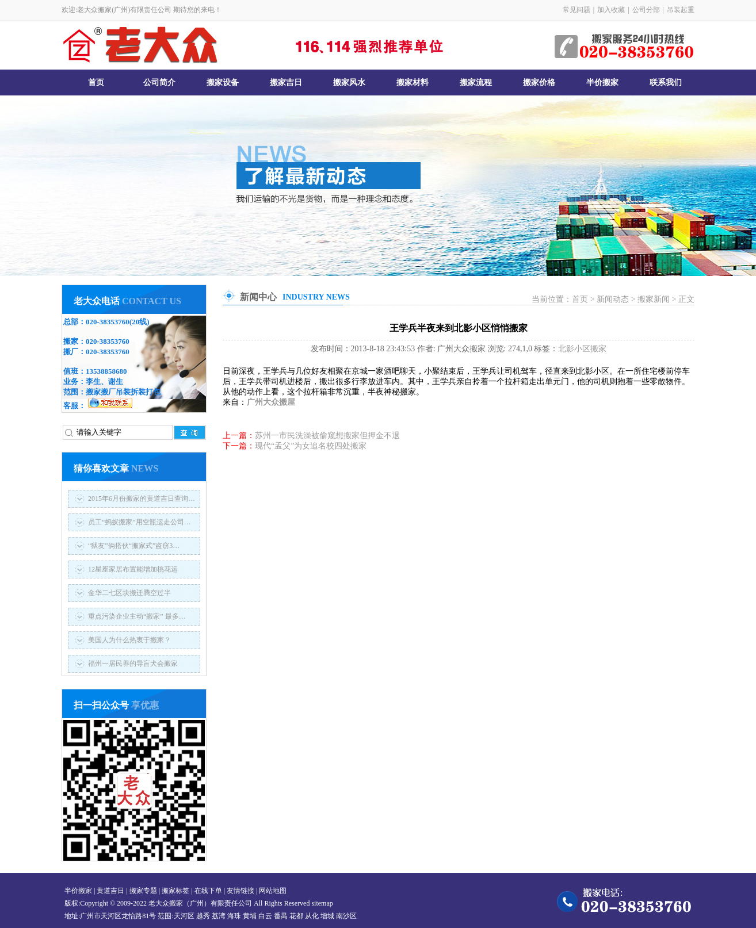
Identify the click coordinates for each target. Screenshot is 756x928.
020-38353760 (107, 321)
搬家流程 (476, 82)
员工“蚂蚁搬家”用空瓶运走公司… (139, 522)
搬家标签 (175, 891)
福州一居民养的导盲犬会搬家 (133, 663)
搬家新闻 (653, 299)
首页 (96, 82)
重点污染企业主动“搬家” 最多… (137, 616)
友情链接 (240, 891)
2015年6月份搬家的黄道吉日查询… (141, 498)
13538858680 (106, 371)
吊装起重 (680, 10)
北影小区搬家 (582, 348)
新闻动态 (613, 299)
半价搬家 (602, 82)
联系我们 (666, 82)
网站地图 (273, 891)
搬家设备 (223, 82)
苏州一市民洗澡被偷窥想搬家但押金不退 (327, 435)
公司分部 (646, 10)
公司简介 (159, 82)
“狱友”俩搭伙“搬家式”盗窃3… (134, 546)
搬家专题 (143, 891)
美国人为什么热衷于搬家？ (129, 640)
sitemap (322, 903)
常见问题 (576, 10)
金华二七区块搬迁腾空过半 (129, 593)
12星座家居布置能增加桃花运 (133, 569)
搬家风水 (349, 82)
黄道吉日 (110, 891)
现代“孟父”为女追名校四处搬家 (310, 446)
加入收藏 (611, 10)
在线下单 (208, 891)
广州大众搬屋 (271, 402)
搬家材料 (412, 82)
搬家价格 (539, 82)
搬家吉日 (286, 82)
